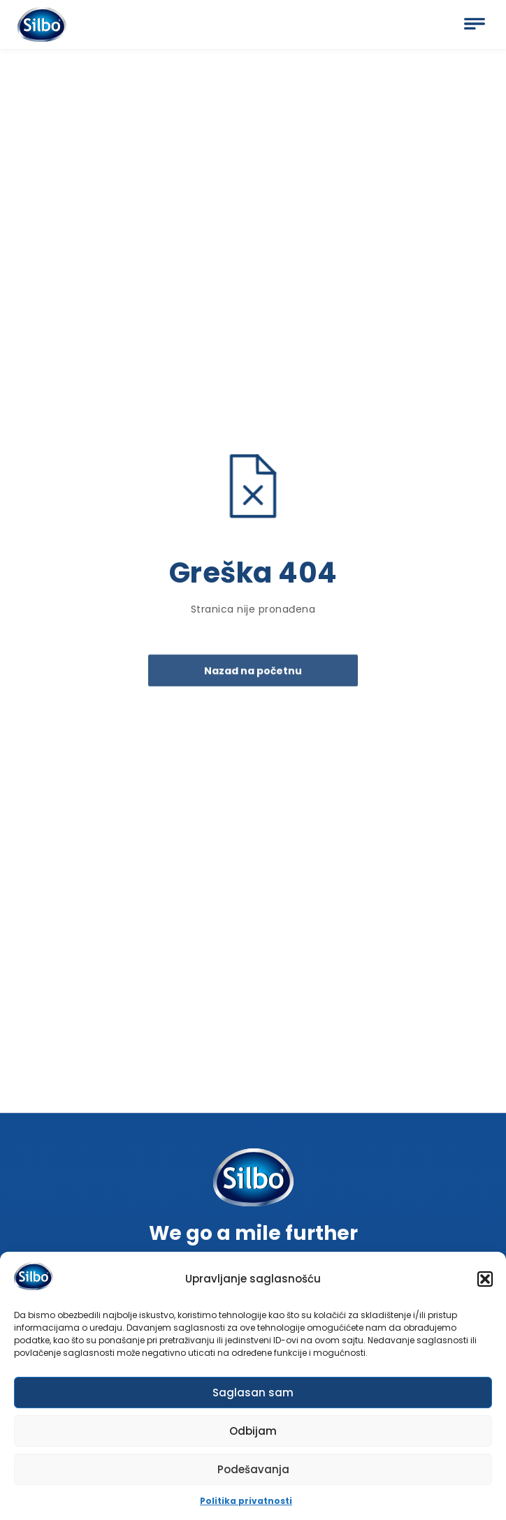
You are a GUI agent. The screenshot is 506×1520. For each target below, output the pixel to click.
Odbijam (253, 1433)
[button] (485, 1282)
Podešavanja (253, 1472)
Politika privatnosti (246, 1504)
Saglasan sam (253, 1395)
